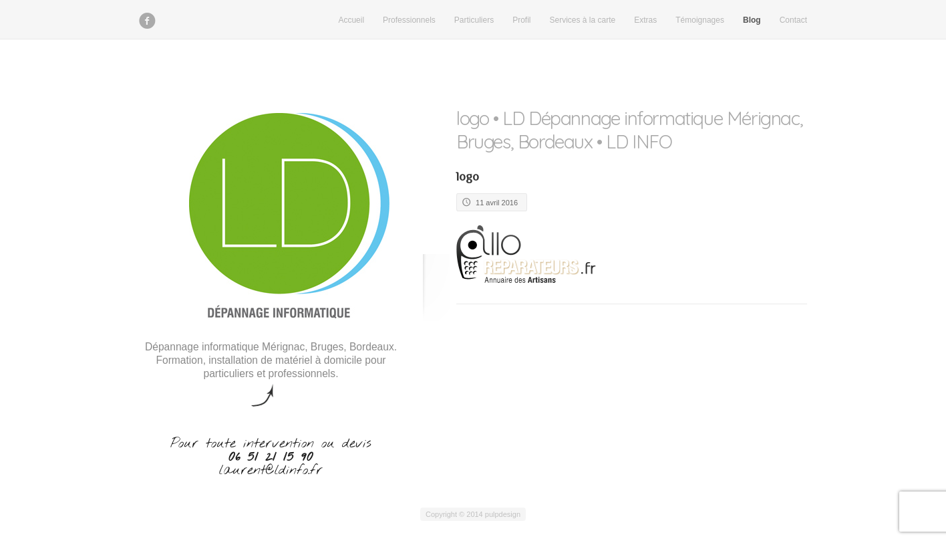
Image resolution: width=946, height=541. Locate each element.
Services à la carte (583, 20)
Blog (752, 20)
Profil (521, 20)
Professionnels (409, 20)
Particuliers (474, 20)
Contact (793, 20)
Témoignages (699, 20)
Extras (645, 20)
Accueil (351, 20)
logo (467, 176)
